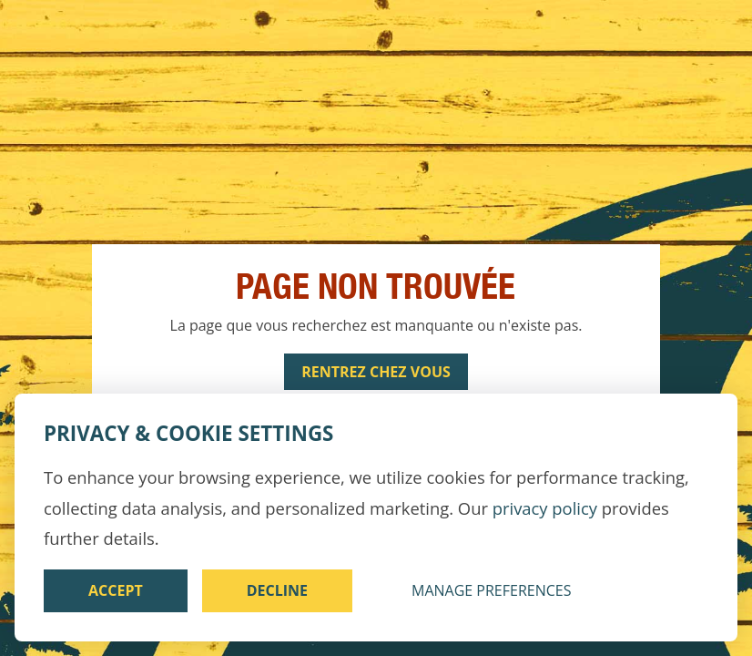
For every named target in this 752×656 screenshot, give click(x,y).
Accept (115, 590)
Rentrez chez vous (376, 372)
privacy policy (545, 508)
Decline (277, 590)
